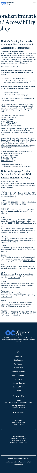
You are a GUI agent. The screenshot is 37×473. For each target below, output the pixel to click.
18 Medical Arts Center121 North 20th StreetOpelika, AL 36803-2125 (18, 440)
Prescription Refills (18, 375)
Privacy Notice (18, 465)
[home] (7, 3)
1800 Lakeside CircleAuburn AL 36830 (18, 424)
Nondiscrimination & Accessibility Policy (18, 462)
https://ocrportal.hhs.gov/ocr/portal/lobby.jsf (16, 146)
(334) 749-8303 (25, 403)
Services (18, 356)
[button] (34, 3)
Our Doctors (18, 360)
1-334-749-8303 (30, 195)
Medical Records (18, 372)
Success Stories (18, 387)
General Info (18, 368)
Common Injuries (18, 383)
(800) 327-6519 (11, 403)
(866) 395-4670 (18, 408)
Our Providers (18, 364)
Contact (18, 391)
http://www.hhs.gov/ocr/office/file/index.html (16, 166)
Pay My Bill (18, 379)
